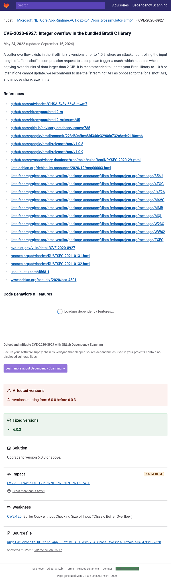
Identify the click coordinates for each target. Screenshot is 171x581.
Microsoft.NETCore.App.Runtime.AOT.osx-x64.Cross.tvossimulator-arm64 (75, 20)
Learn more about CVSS (28, 491)
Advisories (120, 5)
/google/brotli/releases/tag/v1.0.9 (47, 152)
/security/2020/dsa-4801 (43, 280)
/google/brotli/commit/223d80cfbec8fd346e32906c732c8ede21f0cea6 (77, 136)
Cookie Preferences (127, 568)
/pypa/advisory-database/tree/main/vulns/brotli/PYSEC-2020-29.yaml (75, 160)
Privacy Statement (88, 568)
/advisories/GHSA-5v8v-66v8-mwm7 (49, 104)
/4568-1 (30, 272)
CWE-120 (14, 516)
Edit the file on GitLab (48, 550)
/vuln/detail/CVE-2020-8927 (43, 248)
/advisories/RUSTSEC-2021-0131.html (50, 256)
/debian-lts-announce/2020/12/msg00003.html (61, 168)
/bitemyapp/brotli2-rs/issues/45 (45, 120)
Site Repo (38, 568)
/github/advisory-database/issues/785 (50, 128)
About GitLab (55, 568)
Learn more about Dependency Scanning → (35, 368)
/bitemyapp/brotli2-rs (37, 112)
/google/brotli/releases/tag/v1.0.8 (47, 144)
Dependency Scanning (149, 5)
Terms (70, 568)
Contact (107, 568)
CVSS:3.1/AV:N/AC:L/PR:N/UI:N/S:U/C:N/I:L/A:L (48, 483)
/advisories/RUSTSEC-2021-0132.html (50, 264)
